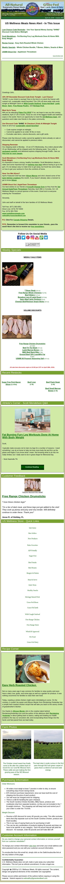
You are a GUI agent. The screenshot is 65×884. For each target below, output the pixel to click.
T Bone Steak (30, 290)
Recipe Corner (8, 43)
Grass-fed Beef (48, 103)
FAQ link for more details (12, 153)
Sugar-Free (32, 556)
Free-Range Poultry (21, 106)
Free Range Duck (33, 625)
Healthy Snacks (32, 590)
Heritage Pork (38, 106)
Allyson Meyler (19, 711)
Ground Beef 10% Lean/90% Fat (32, 354)
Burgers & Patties (33, 573)
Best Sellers (33, 533)
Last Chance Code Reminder (13, 30)
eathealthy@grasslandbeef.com (14, 215)
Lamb (57, 103)
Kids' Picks (32, 585)
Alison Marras (31, 176)
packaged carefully (10, 151)
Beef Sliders (30, 295)
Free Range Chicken (32, 619)
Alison (14, 180)
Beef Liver (32, 382)
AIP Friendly (32, 550)
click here (32, 846)
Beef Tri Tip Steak (30, 348)
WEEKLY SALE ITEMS (32, 257)
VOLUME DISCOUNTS (32, 310)
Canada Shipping (20, 220)
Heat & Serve (32, 580)
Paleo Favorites (32, 545)
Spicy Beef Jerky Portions (30, 299)
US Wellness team (49, 117)
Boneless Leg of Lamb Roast (29, 297)
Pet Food (32, 637)
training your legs (35, 165)
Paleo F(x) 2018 (25, 112)
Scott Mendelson (9, 36)
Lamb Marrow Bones (30, 350)
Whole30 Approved (32, 631)
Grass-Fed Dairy (32, 642)
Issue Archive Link (58, 56)
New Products (32, 538)
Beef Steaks (33, 562)
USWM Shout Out (9, 52)
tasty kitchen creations (11, 178)
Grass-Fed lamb (32, 608)
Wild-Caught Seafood (32, 103)
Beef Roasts (32, 568)
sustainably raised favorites (27, 126)
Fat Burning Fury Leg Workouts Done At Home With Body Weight (30, 436)
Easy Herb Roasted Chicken (19, 685)
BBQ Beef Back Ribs (30, 352)
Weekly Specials (8, 47)
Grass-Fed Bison (32, 602)
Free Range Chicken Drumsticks (32, 344)
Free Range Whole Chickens (30, 293)
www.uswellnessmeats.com (13, 213)
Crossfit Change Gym (36, 187)
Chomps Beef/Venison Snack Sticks (29, 302)
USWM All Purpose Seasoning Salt (30, 358)
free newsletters (37, 226)
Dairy (10, 106)
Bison (4, 106)
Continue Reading (32, 467)
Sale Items (32, 528)
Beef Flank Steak (53, 382)
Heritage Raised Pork (32, 597)
